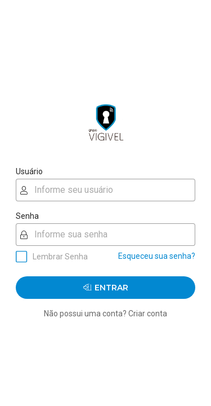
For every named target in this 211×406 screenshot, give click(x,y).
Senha (27, 215)
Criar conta (147, 313)
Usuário (29, 171)
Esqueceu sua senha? (156, 256)
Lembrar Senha (60, 256)
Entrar (105, 287)
